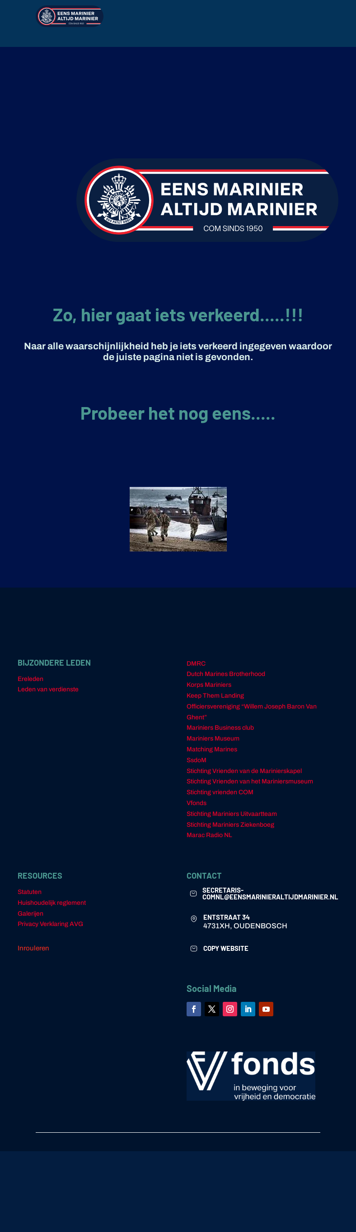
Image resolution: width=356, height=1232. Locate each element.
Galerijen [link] (30, 919)
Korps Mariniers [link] (209, 690)
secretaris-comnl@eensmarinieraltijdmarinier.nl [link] (270, 898)
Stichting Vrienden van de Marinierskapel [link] (244, 776)
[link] (193, 899)
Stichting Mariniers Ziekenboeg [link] (230, 830)
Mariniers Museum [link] (213, 744)
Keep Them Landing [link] (215, 701)
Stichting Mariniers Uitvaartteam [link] (232, 819)
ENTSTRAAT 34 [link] (226, 922)
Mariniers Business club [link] (220, 733)
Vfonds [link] (196, 808)
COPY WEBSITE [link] (225, 953)
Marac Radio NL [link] (209, 840)
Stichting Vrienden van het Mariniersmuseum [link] (250, 786)
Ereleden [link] (30, 684)
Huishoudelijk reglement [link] (52, 908)
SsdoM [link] (196, 765)
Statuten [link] (30, 897)
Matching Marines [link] (212, 754)
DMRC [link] (196, 669)
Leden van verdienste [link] (48, 694)
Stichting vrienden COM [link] (220, 797)
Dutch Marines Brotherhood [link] (226, 679)
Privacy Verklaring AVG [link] (50, 929)
